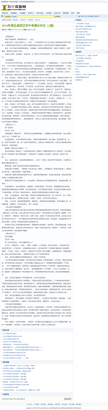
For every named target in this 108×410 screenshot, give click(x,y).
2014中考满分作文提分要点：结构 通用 (14, 374)
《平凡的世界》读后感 (82, 23)
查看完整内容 (21, 399)
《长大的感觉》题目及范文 (83, 58)
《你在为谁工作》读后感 (82, 34)
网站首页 (15, 20)
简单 (76, 69)
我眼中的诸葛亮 (80, 37)
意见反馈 (64, 404)
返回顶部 (78, 404)
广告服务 (36, 404)
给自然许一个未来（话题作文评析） (86, 74)
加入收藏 (71, 404)
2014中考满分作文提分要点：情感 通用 (14, 379)
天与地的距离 (79, 61)
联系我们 (43, 404)
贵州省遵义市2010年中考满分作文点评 (14, 355)
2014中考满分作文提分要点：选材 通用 (14, 376)
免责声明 (57, 404)
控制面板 (90, 16)
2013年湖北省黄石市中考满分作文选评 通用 (16, 384)
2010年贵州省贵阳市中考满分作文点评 (14, 352)
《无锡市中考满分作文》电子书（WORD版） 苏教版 (18, 365)
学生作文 (37, 20)
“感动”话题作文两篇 (81, 32)
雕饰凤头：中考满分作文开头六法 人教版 (15, 382)
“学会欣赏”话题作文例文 (82, 45)
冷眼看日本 (78, 80)
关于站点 (29, 404)
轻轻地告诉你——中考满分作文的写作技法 (16, 344)
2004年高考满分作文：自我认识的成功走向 (88, 66)
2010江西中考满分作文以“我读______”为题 (15, 358)
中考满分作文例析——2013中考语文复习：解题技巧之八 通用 (21, 390)
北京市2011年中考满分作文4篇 (12, 342)
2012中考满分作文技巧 (9, 333)
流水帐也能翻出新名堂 (82, 77)
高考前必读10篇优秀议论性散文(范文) (86, 40)
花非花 (77, 72)
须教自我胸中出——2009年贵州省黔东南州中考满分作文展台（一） (23, 347)
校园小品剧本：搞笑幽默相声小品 (85, 26)
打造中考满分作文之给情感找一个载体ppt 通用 (17, 371)
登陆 (82, 16)
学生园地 (30, 20)
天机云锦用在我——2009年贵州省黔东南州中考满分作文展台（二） (23, 350)
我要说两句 (67, 399)
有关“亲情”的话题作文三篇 (83, 29)
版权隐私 (50, 404)
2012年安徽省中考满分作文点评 (12, 336)
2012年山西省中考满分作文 (11, 339)
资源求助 (96, 16)
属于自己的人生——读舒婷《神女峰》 (86, 55)
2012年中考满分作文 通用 (10, 387)
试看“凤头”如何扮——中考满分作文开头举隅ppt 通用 (19, 368)
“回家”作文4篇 (79, 48)
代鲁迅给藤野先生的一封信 (83, 42)
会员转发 (29, 29)
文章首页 (23, 20)
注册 (85, 16)
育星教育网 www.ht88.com (14, 7)
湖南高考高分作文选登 (82, 63)
